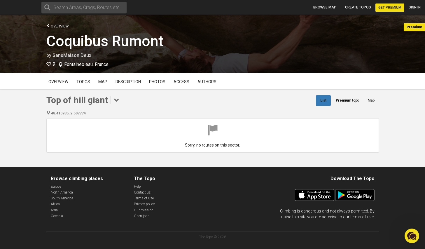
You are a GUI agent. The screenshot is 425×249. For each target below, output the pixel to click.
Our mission (143, 210)
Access (181, 81)
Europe (56, 186)
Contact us (142, 192)
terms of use (362, 217)
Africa (55, 204)
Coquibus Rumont (104, 41)
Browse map (324, 7)
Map (102, 81)
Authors (206, 81)
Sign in (415, 7)
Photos (157, 81)
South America (62, 198)
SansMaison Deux (72, 55)
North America (62, 192)
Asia (54, 210)
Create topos (358, 7)
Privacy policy (144, 204)
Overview (57, 25)
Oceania (57, 216)
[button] (412, 236)
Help (137, 186)
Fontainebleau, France (86, 64)
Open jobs (142, 216)
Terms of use (144, 198)
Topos (83, 81)
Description (128, 81)
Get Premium (389, 8)
